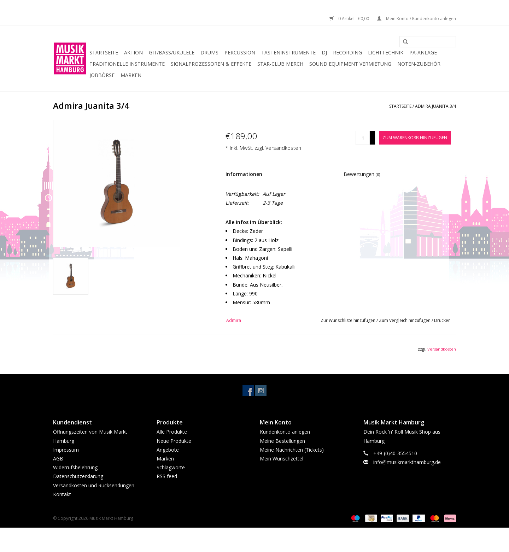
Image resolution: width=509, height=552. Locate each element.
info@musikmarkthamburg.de (407, 462)
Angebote (168, 449)
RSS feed (167, 476)
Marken (131, 75)
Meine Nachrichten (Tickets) (292, 449)
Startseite (103, 52)
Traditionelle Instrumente (127, 63)
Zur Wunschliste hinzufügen (348, 320)
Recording (347, 52)
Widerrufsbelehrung (75, 467)
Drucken (442, 320)
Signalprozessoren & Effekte (211, 63)
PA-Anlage (423, 52)
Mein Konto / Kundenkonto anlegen (416, 19)
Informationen (244, 174)
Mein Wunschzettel (281, 458)
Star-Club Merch (280, 63)
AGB (58, 458)
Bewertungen (362, 174)
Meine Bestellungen (282, 441)
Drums (209, 52)
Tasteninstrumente (288, 52)
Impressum (66, 449)
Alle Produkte (172, 431)
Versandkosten (283, 148)
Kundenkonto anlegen (285, 431)
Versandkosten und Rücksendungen (93, 485)
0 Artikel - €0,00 (349, 19)
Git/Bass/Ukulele (171, 52)
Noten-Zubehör (418, 63)
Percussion (239, 52)
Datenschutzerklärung (78, 476)
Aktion (133, 52)
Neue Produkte (174, 441)
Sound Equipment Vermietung (350, 63)
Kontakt (62, 494)
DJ (324, 52)
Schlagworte (171, 467)
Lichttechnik (385, 52)
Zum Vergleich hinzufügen (405, 320)
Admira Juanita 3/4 (435, 106)
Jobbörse (102, 75)
